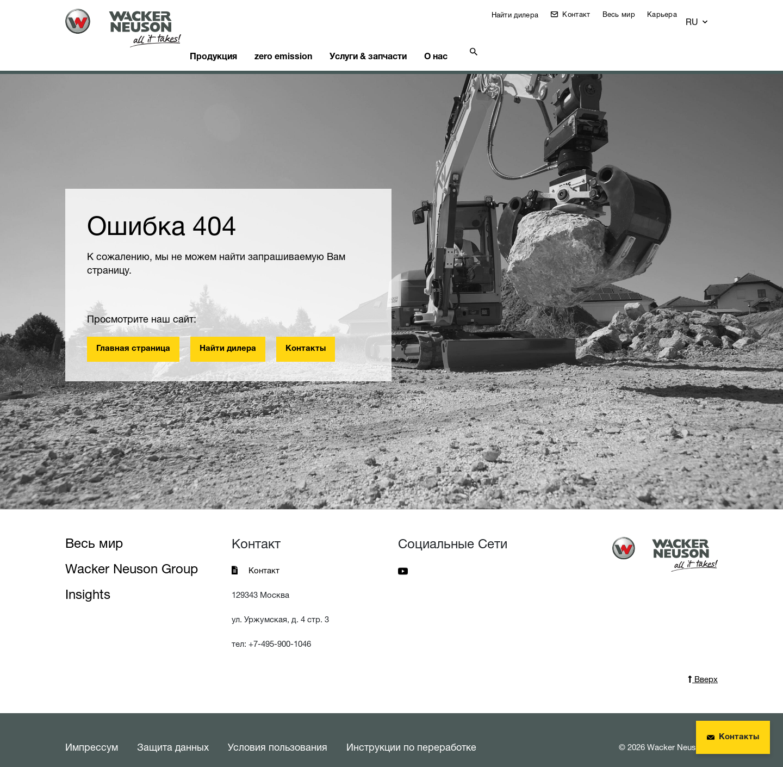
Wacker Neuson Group (131, 555)
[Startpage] (131, 28)
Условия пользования (277, 733)
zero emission (309, 40)
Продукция (233, 40)
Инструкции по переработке (411, 733)
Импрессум (91, 733)
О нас (474, 40)
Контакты (305, 335)
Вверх (703, 665)
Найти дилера (521, 14)
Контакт (583, 14)
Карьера (670, 14)
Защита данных (173, 733)
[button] (707, 17)
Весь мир (627, 14)
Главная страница (133, 335)
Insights (87, 581)
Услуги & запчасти (399, 40)
